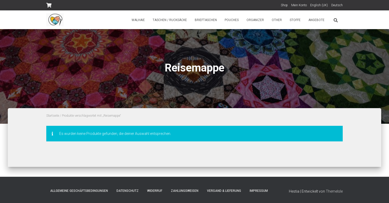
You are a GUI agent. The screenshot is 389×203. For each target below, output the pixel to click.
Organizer (255, 20)
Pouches (232, 20)
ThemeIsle (334, 191)
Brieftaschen (206, 20)
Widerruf (154, 191)
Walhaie (138, 20)
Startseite (52, 115)
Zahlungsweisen (184, 191)
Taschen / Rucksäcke (170, 20)
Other (277, 20)
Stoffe (295, 20)
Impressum (259, 191)
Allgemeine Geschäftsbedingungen (79, 191)
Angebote (316, 20)
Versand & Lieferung (224, 191)
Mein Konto (299, 5)
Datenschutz (127, 191)
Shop (284, 5)
